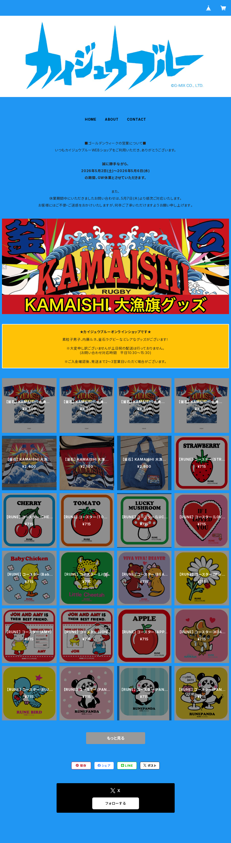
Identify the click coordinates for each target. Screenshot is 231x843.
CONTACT (136, 119)
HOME (90, 119)
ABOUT (112, 119)
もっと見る (115, 738)
